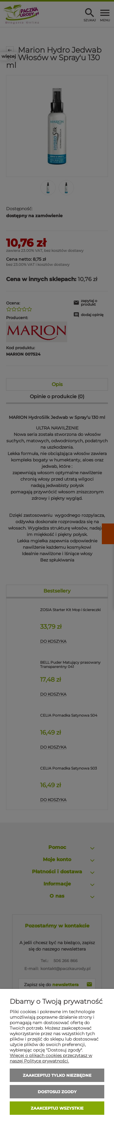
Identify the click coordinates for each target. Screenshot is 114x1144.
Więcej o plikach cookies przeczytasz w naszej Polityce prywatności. (51, 1058)
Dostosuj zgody (57, 1091)
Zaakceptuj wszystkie (57, 1108)
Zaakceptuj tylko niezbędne (57, 1075)
